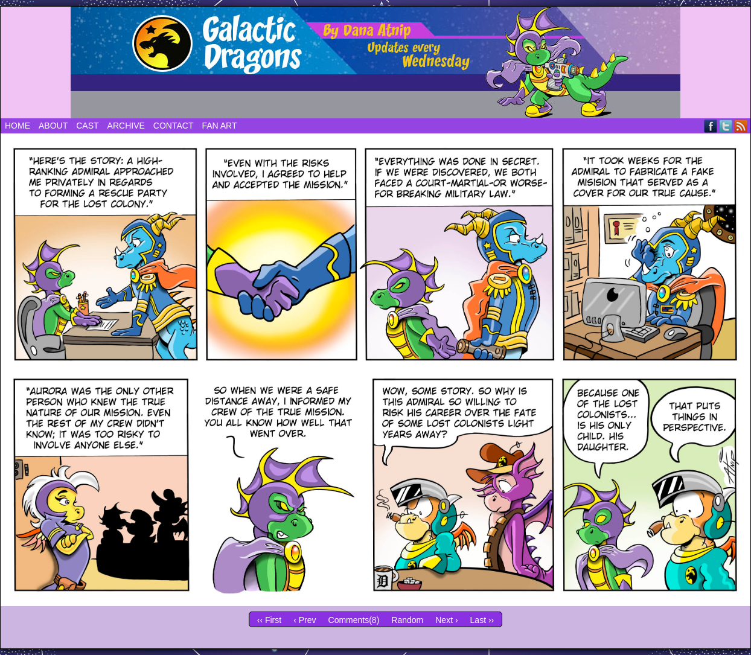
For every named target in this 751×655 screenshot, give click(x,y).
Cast (87, 125)
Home (17, 125)
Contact (173, 125)
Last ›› (482, 620)
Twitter (725, 125)
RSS (741, 125)
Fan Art (219, 125)
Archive (126, 125)
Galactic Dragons (375, 62)
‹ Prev (304, 620)
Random (407, 620)
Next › (446, 620)
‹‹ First (269, 620)
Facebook (710, 125)
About (53, 125)
